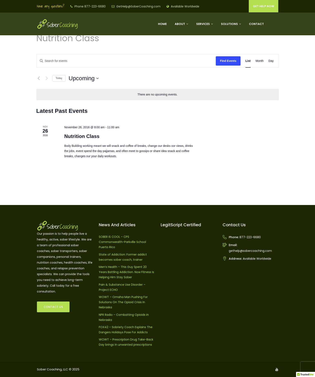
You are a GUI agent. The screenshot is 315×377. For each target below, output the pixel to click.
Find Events (228, 60)
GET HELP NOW (263, 6)
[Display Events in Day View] (271, 60)
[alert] (157, 94)
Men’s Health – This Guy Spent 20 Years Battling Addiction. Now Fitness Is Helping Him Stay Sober (126, 272)
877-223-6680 (250, 237)
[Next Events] (46, 78)
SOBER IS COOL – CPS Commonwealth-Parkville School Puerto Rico (122, 242)
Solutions (229, 24)
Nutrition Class (81, 136)
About (180, 24)
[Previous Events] (38, 78)
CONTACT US (53, 307)
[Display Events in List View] (248, 60)
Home (162, 24)
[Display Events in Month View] (260, 60)
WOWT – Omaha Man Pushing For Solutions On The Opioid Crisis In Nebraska (123, 302)
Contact (256, 24)
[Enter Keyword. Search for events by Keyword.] (126, 60)
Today (59, 78)
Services (203, 24)
